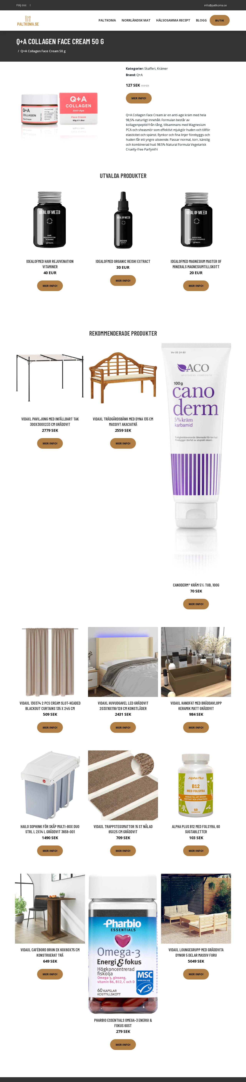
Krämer (162, 68)
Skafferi (149, 68)
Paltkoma (107, 20)
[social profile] (30, 5)
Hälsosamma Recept (173, 20)
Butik (219, 20)
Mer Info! (138, 98)
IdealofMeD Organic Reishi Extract (123, 261)
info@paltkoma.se (215, 5)
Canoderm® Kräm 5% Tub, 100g (196, 584)
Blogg (201, 20)
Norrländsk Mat (136, 20)
